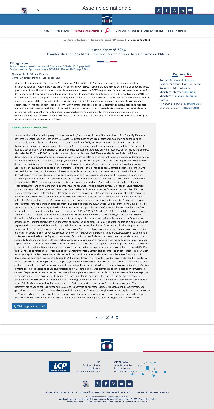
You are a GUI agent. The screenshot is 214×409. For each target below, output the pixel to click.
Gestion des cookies (146, 399)
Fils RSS (133, 399)
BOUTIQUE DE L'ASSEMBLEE (58, 392)
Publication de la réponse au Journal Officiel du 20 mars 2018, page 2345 (49, 69)
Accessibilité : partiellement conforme (90, 399)
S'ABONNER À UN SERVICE (119, 392)
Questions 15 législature (75, 39)
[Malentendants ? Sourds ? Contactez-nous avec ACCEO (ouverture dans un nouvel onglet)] (85, 383)
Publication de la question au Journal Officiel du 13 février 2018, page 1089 (50, 66)
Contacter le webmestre (118, 399)
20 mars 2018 (191, 108)
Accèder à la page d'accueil (107, 18)
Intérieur (190, 92)
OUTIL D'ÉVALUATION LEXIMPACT (151, 392)
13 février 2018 (192, 104)
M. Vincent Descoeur (182, 80)
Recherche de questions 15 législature (107, 39)
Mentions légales (66, 399)
